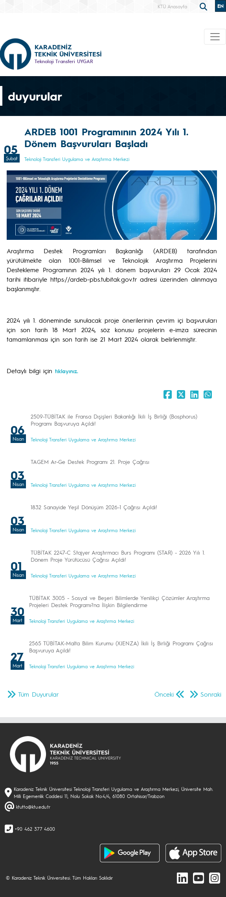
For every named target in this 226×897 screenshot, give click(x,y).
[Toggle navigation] (215, 37)
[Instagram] (214, 877)
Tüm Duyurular (38, 694)
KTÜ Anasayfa (172, 6)
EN (220, 6)
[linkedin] (182, 877)
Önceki (164, 694)
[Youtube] (198, 877)
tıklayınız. (66, 370)
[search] (204, 6)
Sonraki (210, 694)
